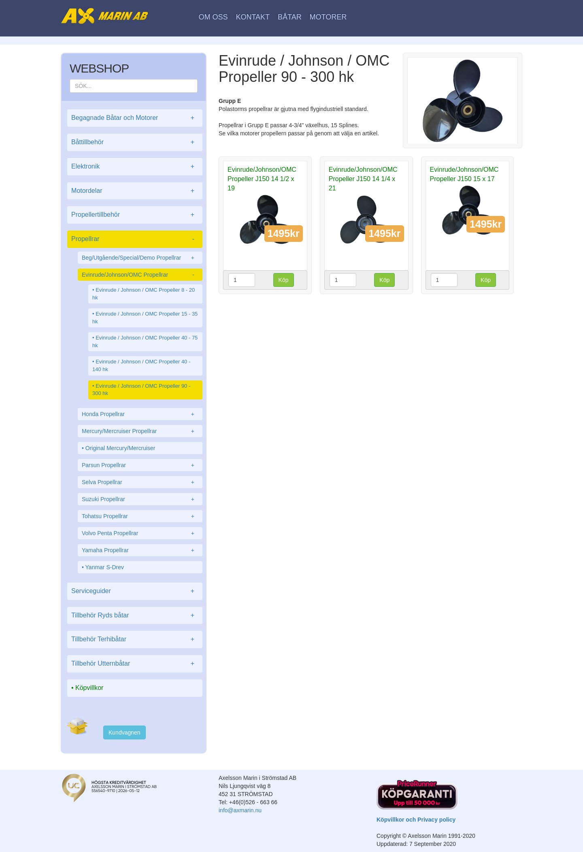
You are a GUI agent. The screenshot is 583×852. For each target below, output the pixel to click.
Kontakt (253, 17)
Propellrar (134, 239)
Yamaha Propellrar (140, 550)
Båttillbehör (134, 142)
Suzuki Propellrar (140, 499)
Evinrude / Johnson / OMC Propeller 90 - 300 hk (141, 390)
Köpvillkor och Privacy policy (416, 819)
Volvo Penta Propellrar (140, 533)
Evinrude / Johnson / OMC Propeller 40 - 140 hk (141, 365)
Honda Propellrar (140, 414)
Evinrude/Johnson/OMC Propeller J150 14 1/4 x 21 (363, 179)
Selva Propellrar (140, 482)
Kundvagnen (124, 732)
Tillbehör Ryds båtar (134, 615)
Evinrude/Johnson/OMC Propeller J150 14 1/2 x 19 (262, 179)
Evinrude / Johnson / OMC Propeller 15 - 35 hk (145, 318)
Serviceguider (134, 591)
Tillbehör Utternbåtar (134, 663)
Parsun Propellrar (140, 465)
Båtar (290, 17)
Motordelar (134, 191)
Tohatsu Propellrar (140, 516)
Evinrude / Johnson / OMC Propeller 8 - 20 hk (143, 294)
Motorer (328, 17)
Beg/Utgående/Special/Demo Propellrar (140, 258)
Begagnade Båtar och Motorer (134, 118)
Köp (284, 280)
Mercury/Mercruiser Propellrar (140, 431)
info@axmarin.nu (240, 810)
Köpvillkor (89, 687)
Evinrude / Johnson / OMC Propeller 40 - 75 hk (145, 341)
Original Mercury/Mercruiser (120, 448)
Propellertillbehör (134, 215)
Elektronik (134, 166)
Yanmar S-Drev (104, 567)
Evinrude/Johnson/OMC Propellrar (140, 275)
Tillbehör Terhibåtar (134, 639)
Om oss (213, 17)
